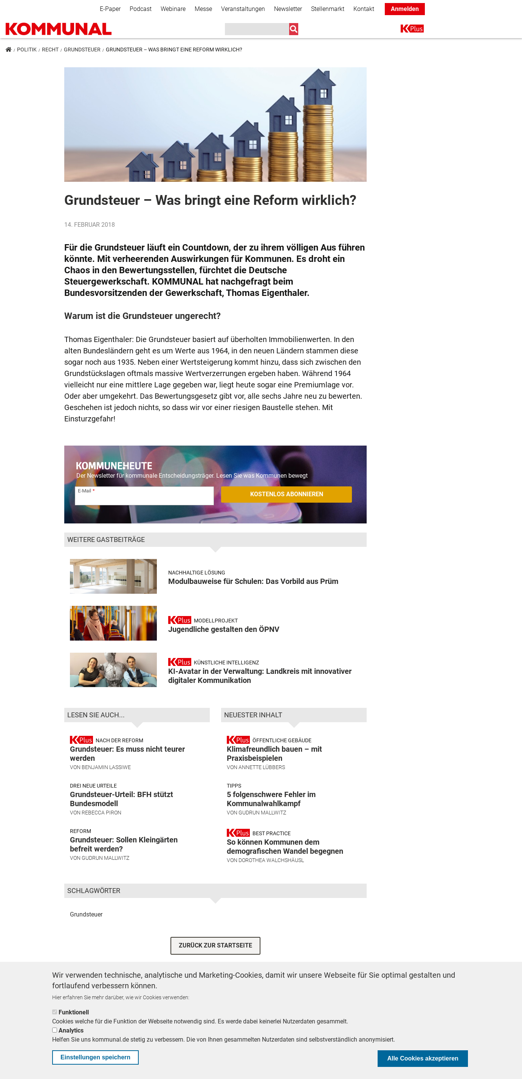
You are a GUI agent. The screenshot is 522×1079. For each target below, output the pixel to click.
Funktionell (74, 1012)
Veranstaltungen (243, 8)
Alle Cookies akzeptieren (422, 1058)
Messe (203, 8)
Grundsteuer (82, 49)
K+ (405, 30)
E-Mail (84, 491)
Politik (27, 49)
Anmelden (405, 8)
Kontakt (363, 8)
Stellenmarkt (327, 8)
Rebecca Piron (101, 813)
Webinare (173, 8)
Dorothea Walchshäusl (271, 860)
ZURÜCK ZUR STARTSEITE (215, 945)
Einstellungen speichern (95, 1057)
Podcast (141, 8)
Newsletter (288, 8)
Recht (50, 49)
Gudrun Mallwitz (105, 858)
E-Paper (110, 8)
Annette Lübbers (262, 767)
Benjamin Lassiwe (106, 767)
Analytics (71, 1030)
